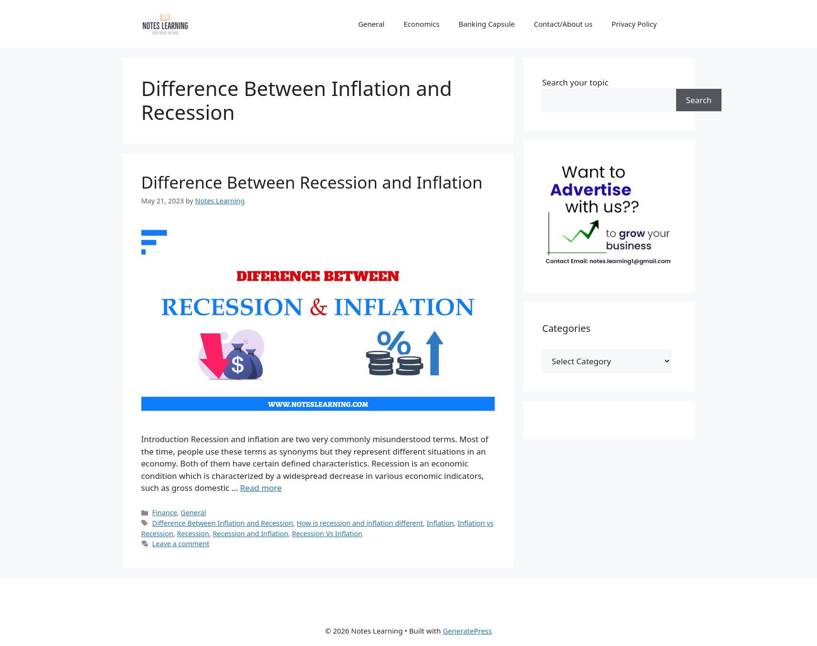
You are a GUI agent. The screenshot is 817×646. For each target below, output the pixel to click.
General (371, 24)
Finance (164, 512)
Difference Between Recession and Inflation (312, 182)
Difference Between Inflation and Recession (222, 523)
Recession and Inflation (250, 533)
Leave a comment (181, 543)
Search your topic (575, 82)
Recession (193, 533)
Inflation (440, 523)
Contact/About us (563, 24)
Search (699, 100)
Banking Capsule (486, 24)
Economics (421, 24)
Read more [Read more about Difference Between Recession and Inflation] (261, 487)
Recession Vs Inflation (327, 533)
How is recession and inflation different (360, 523)
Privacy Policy (634, 24)
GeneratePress (467, 630)
